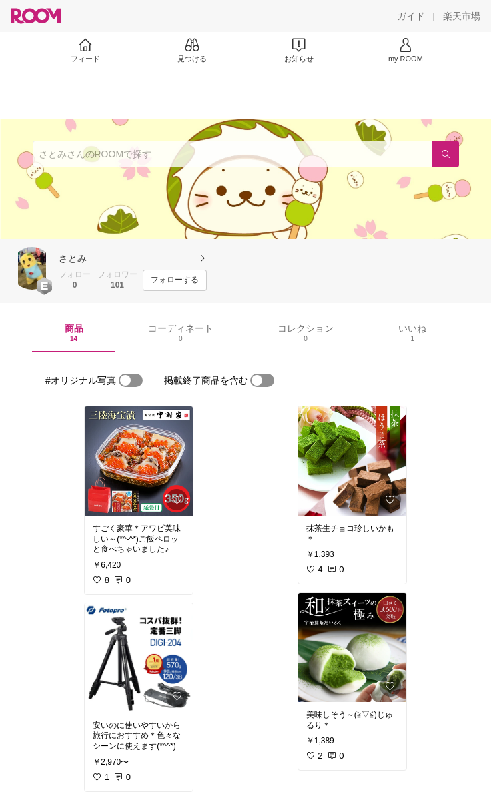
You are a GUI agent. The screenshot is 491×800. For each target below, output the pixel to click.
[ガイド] (411, 16)
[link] (139, 461)
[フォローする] (175, 280)
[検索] (445, 154)
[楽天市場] (461, 16)
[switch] (131, 380)
